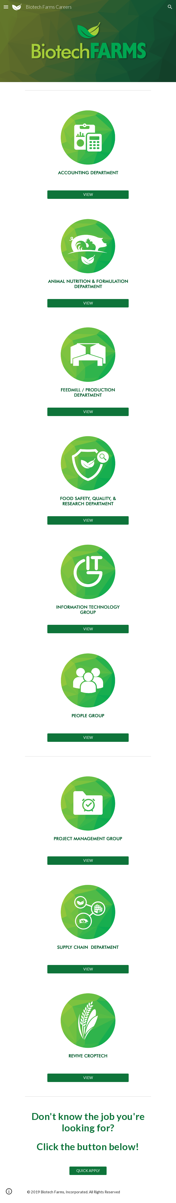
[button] (6, 7)
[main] (88, 1131)
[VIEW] (87, 194)
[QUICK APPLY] (87, 1170)
